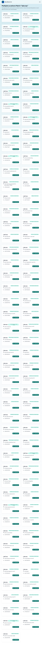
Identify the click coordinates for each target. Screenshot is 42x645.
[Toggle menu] (39, 2)
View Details (15, 19)
